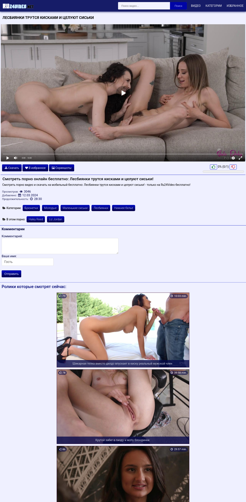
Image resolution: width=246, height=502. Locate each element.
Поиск (178, 5)
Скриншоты (61, 168)
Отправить (11, 273)
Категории (213, 5)
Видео (196, 5)
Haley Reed (36, 219)
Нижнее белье (123, 208)
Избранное (235, 5)
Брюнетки (31, 208)
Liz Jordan (55, 219)
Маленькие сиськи (75, 208)
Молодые (50, 208)
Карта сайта (9, 494)
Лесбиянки (101, 208)
